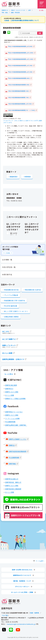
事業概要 (27, 176)
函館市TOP (5, 10)
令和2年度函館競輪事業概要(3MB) (18, 91)
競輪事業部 (14, 176)
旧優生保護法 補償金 (11, 317)
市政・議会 (5, 12)
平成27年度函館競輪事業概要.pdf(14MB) (20, 59)
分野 (29, 10)
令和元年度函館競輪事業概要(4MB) (19, 84)
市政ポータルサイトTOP (18, 10)
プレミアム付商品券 (11, 295)
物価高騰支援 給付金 (11, 290)
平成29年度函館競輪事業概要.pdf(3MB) (20, 72)
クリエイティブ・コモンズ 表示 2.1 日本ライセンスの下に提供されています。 (22, 121)
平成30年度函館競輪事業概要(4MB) (19, 78)
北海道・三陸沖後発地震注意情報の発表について (21, 20)
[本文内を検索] (31, 33)
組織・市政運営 (15, 12)
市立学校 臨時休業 (10, 306)
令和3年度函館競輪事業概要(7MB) (18, 97)
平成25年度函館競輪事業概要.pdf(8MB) (20, 46)
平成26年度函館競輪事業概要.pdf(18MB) (20, 53)
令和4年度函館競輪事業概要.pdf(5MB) (20, 104)
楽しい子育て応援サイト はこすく (16, 311)
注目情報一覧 (7, 260)
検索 (40, 33)
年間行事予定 (7, 274)
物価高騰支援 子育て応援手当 (14, 300)
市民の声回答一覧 (9, 267)
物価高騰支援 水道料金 (33, 290)
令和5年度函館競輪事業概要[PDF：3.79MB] (21, 110)
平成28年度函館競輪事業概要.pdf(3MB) (20, 65)
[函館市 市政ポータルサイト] (11, 4)
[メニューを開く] (42, 4)
